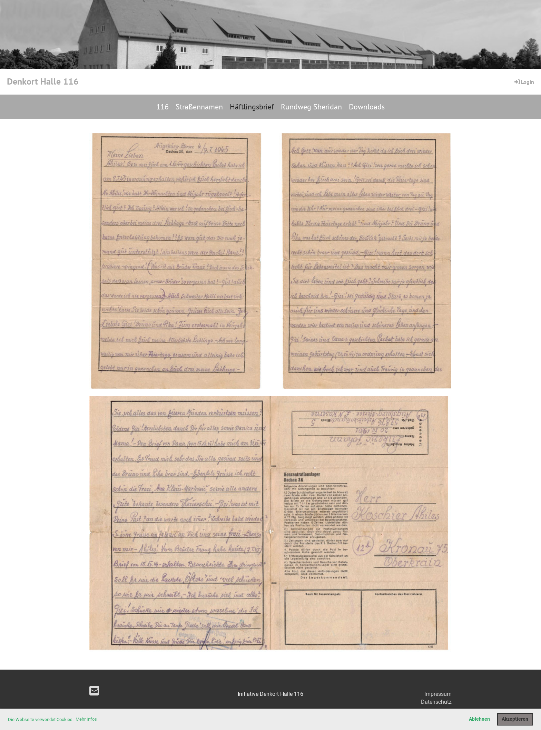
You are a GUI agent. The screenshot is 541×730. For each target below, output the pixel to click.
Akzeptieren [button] (515, 719)
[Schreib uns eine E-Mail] (94, 691)
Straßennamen (199, 106)
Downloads (367, 106)
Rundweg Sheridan (311, 106)
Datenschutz (436, 702)
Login (523, 81)
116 (162, 106)
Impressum (438, 694)
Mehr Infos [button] (86, 719)
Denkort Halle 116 (43, 81)
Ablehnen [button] (479, 719)
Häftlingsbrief (252, 106)
